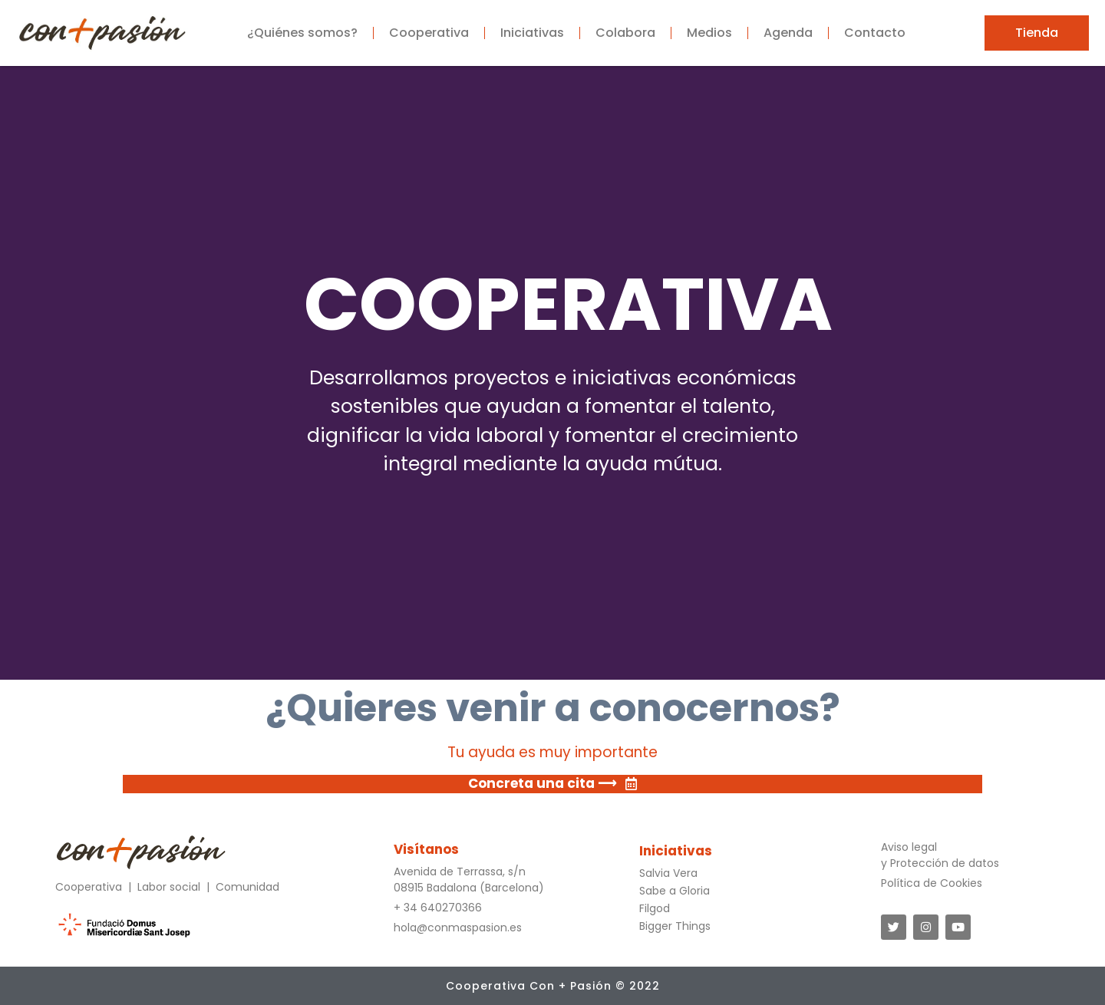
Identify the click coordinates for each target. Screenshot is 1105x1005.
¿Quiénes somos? (302, 32)
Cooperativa (429, 32)
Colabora (625, 32)
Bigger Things (675, 926)
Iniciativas (532, 32)
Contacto (874, 32)
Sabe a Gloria (674, 890)
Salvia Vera (668, 873)
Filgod (654, 908)
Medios (709, 32)
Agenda (788, 32)
